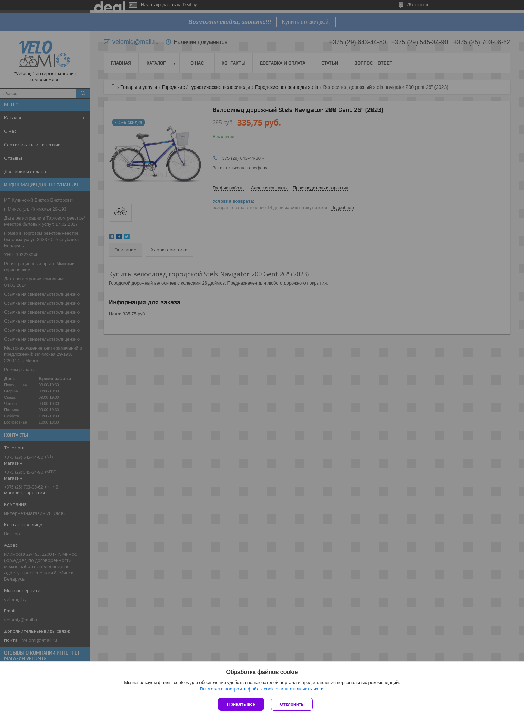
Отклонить (292, 704)
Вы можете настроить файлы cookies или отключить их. (259, 689)
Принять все (241, 704)
